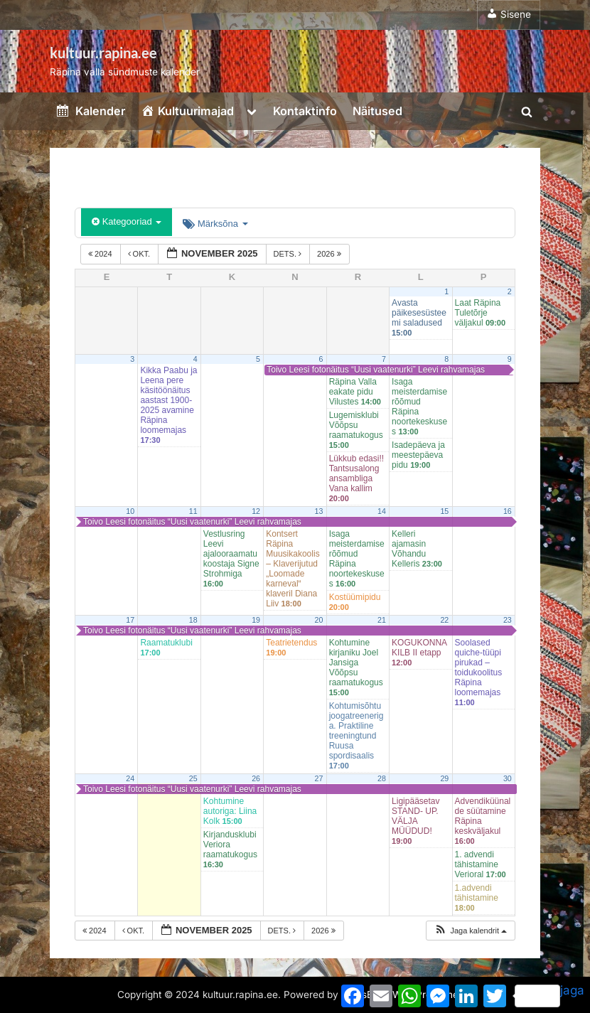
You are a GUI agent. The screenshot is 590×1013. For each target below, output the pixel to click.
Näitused (377, 111)
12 (256, 511)
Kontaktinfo (305, 111)
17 (130, 620)
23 (507, 620)
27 (319, 778)
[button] (470, 930)
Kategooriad (126, 221)
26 (256, 778)
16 (507, 511)
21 (381, 620)
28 (381, 778)
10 (130, 511)
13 (319, 511)
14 (381, 511)
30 (507, 778)
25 (193, 778)
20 (319, 620)
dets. (289, 254)
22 (444, 620)
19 (256, 620)
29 (444, 778)
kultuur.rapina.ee (103, 52)
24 (130, 778)
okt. (140, 254)
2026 (330, 254)
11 (193, 511)
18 (193, 620)
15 (444, 511)
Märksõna (215, 223)
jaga (549, 995)
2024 (101, 254)
